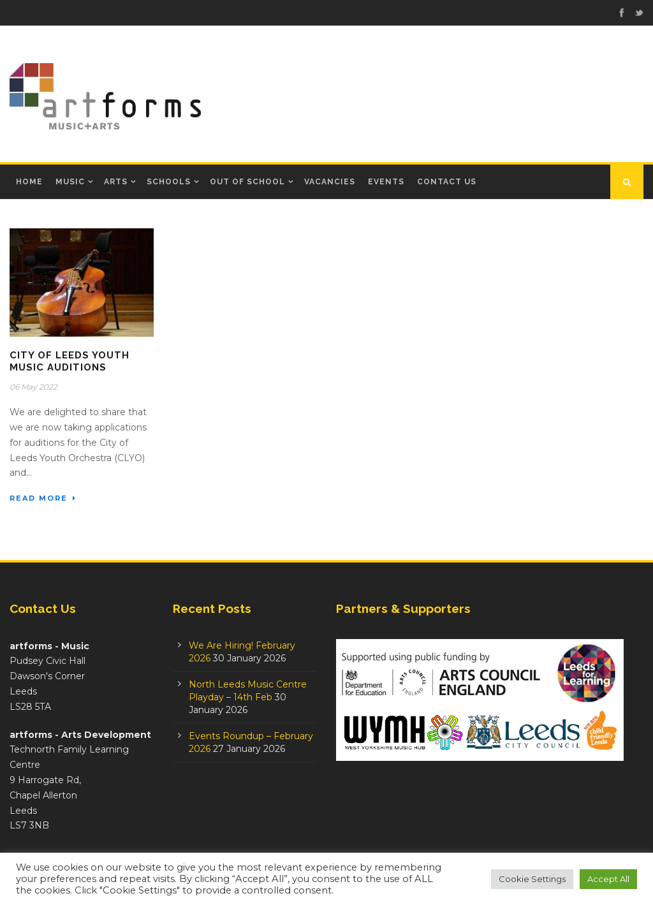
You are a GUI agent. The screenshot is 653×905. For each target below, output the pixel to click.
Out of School (247, 181)
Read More (43, 498)
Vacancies (329, 181)
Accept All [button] (608, 879)
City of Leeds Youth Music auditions (69, 361)
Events (386, 181)
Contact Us (446, 181)
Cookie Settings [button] (532, 879)
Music (70, 181)
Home (29, 181)
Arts (116, 181)
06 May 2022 (33, 387)
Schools (169, 181)
